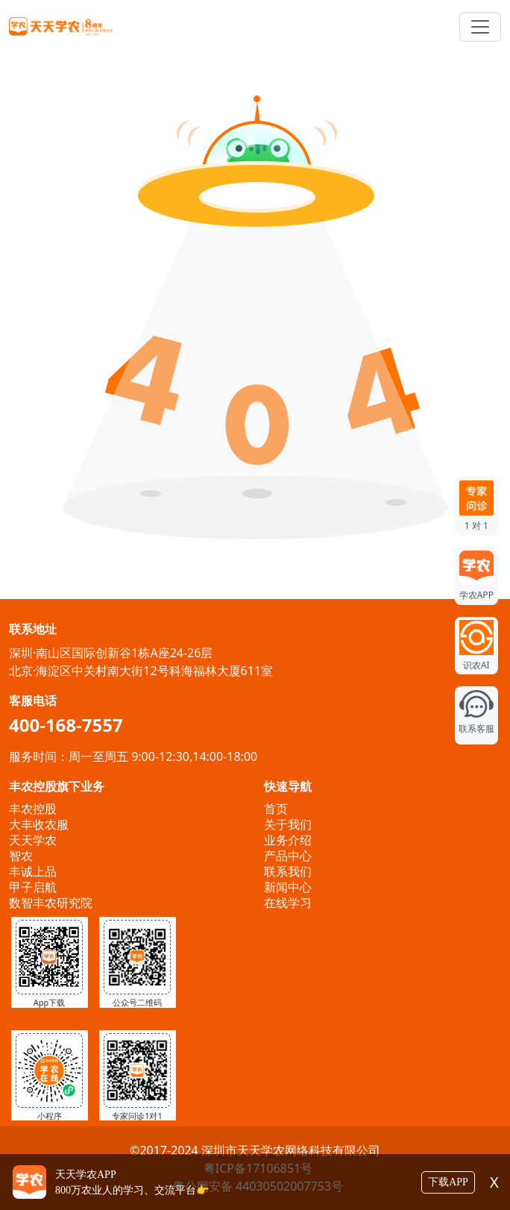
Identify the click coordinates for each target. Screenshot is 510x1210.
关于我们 (288, 824)
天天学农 (33, 840)
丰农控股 (33, 808)
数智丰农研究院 (50, 902)
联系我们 (288, 871)
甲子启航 (33, 887)
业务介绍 (288, 840)
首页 (276, 808)
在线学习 (288, 902)
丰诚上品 (33, 871)
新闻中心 (288, 887)
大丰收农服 (39, 824)
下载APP (448, 1182)
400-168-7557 (66, 724)
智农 (21, 855)
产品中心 (288, 855)
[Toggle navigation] (480, 27)
